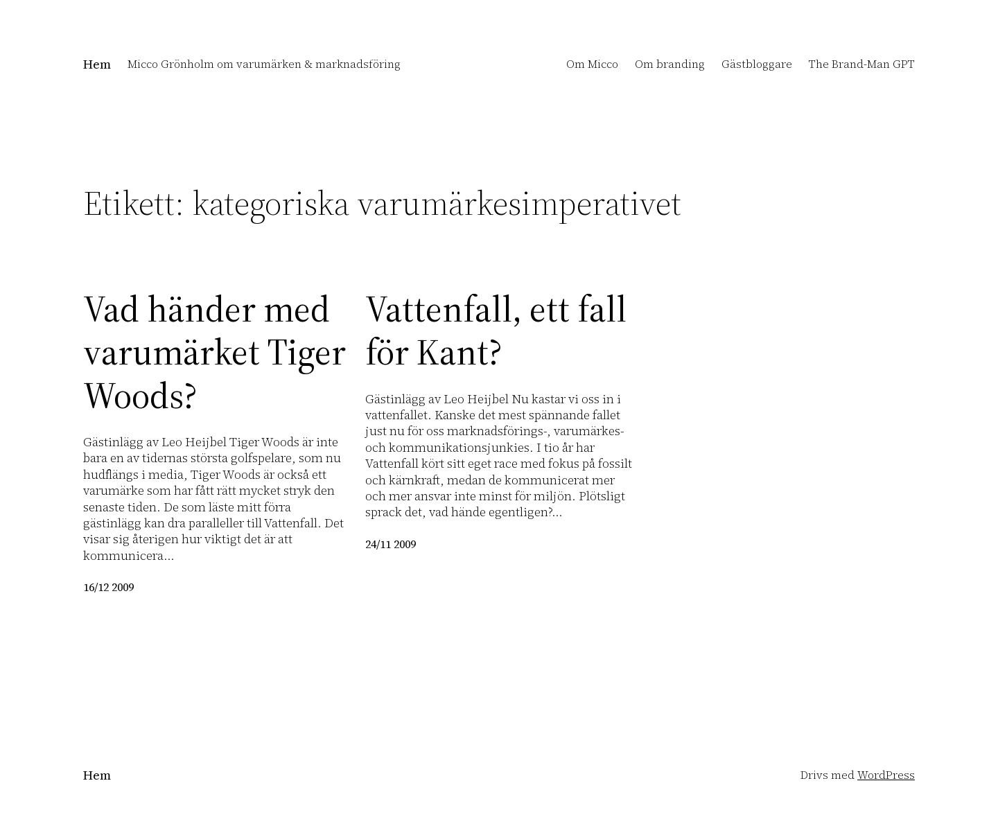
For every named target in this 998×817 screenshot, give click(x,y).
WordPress (886, 774)
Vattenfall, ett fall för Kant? (496, 331)
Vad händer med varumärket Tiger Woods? (214, 352)
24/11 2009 (390, 544)
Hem (97, 64)
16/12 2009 (108, 587)
